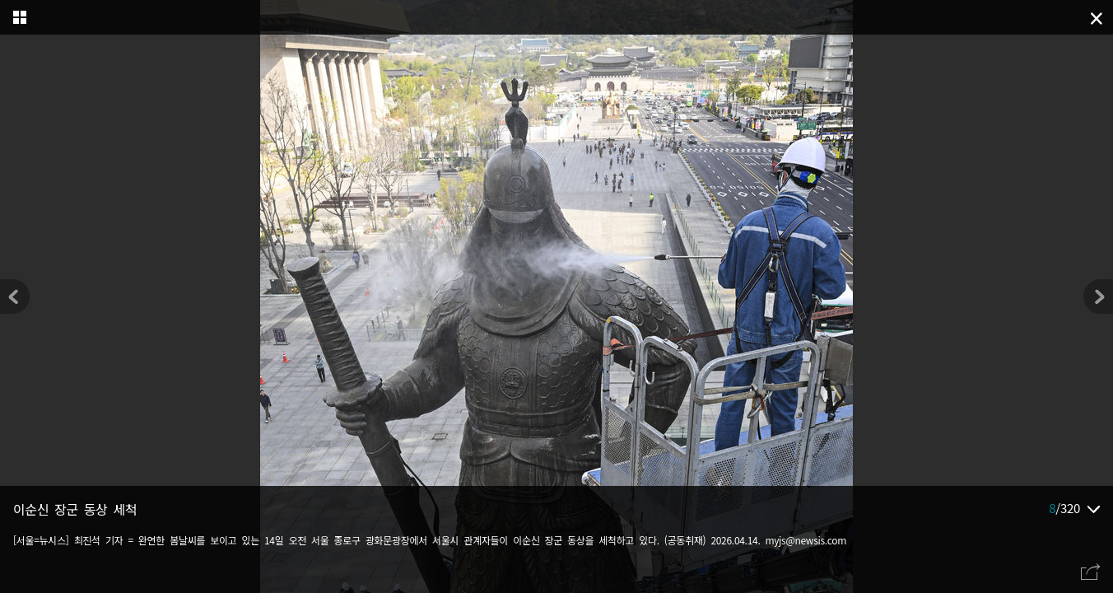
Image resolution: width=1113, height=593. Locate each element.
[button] (1098, 296)
